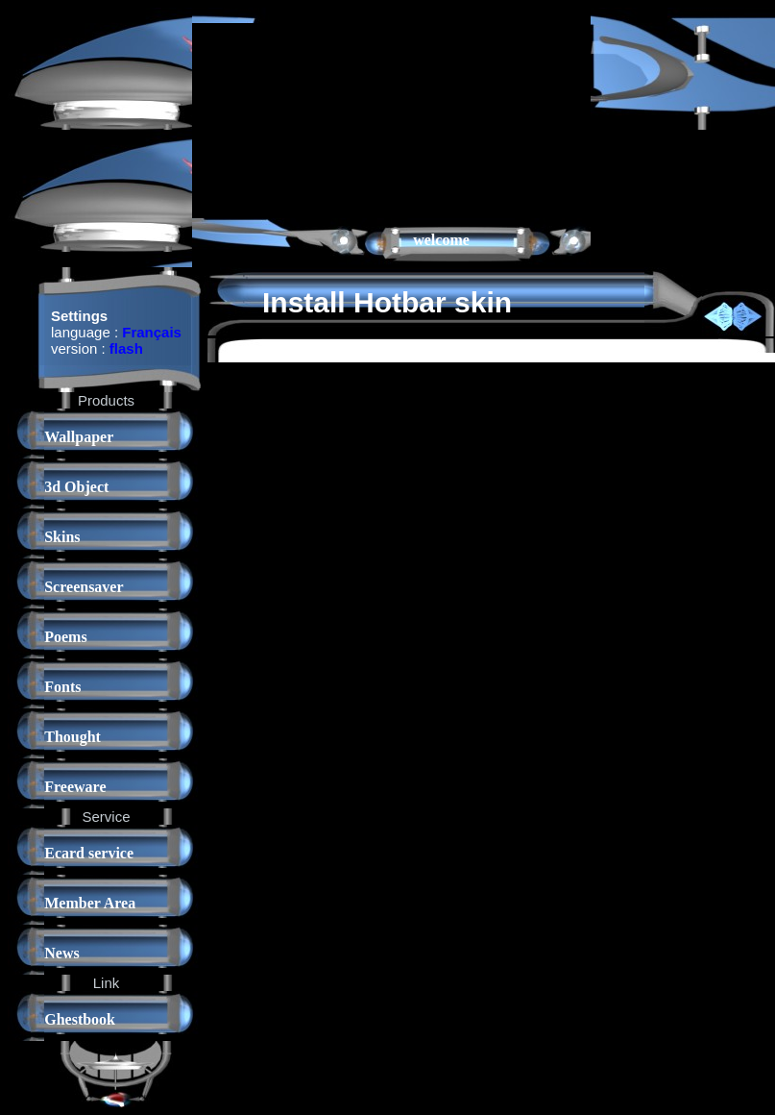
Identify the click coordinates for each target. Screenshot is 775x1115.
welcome (441, 240)
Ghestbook (79, 1019)
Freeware (75, 787)
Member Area (89, 903)
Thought (72, 737)
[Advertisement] (289, 119)
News (61, 953)
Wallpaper (78, 437)
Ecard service (88, 853)
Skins (62, 537)
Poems (65, 637)
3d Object (76, 487)
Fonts (62, 687)
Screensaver (83, 587)
